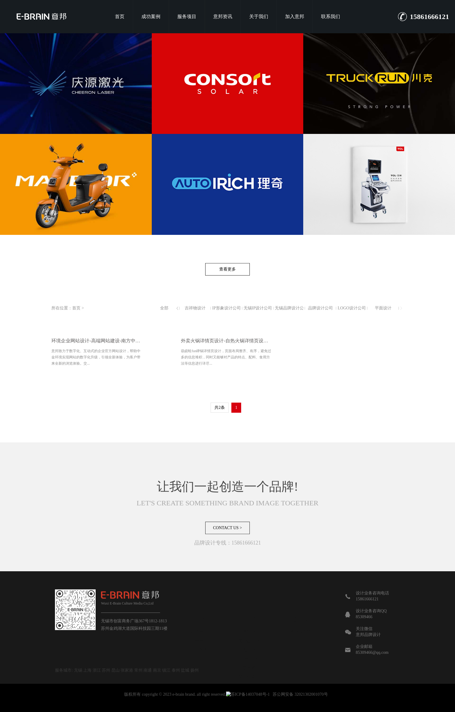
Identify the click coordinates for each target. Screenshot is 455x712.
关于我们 (258, 16)
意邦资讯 (222, 16)
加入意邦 (294, 16)
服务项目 (186, 16)
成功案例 (150, 16)
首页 (119, 16)
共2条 (219, 407)
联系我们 (330, 16)
